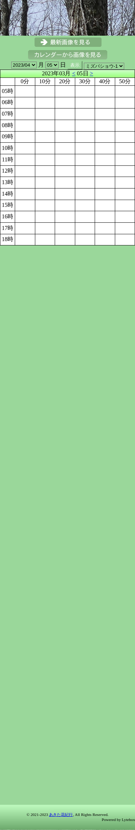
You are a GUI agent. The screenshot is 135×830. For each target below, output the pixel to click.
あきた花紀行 (61, 814)
